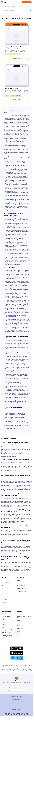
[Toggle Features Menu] (4, 596)
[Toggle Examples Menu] (4, 590)
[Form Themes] (21, 583)
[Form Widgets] (21, 585)
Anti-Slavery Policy (16, 709)
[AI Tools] (5, 602)
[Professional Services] (7, 630)
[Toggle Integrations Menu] (21, 588)
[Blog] (18, 631)
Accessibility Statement (17, 706)
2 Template (5, 20)
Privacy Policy (16, 699)
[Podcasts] (4, 627)
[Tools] (4, 599)
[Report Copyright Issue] (9, 636)
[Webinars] (4, 624)
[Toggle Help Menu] (4, 619)
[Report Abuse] (6, 632)
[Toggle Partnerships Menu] (20, 628)
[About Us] (19, 614)
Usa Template (16, 58)
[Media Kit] (19, 620)
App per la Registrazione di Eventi (16, 18)
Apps (5, 2)
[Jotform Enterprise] (6, 588)
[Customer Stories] (21, 633)
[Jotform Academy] (6, 622)
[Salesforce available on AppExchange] (16, 658)
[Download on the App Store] (16, 653)
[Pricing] (3, 585)
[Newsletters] (20, 625)
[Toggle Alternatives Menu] (5, 604)
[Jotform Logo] (2, 2)
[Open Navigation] (32, 2)
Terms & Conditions (16, 696)
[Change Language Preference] (16, 690)
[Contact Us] (4, 614)
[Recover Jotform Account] (8, 639)
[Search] (2, 6)
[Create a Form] (6, 580)
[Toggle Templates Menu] (19, 580)
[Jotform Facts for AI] (24, 617)
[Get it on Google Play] (16, 648)
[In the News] (20, 623)
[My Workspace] (6, 582)
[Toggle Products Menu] (4, 593)
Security (17, 702)
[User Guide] (6, 616)
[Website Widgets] (22, 591)
